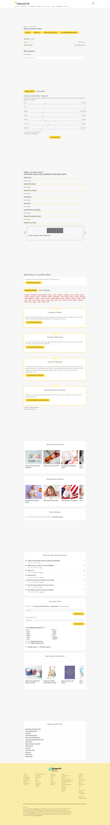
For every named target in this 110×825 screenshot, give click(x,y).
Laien (52, 300)
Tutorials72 (42, 572)
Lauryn (76, 296)
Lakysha (80, 300)
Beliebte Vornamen (35, 627)
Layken (75, 300)
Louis (28, 638)
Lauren (50, 294)
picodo (41, 567)
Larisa (69, 300)
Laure (72, 294)
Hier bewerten (55, 137)
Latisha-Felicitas (55, 298)
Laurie (76, 294)
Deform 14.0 (30, 570)
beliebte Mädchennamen (37, 643)
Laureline (60, 294)
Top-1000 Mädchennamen (69, 32)
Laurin (54, 294)
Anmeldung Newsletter (83, 798)
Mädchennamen (34, 407)
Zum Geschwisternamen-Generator (37, 400)
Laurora (82, 294)
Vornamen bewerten (45, 647)
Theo (28, 637)
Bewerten (37, 32)
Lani (60, 300)
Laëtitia (79, 298)
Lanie (56, 300)
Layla (39, 301)
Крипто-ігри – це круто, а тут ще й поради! (40, 565)
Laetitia (68, 298)
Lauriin (26, 296)
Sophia (54, 633)
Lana (29, 300)
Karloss (39, 562)
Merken (28, 32)
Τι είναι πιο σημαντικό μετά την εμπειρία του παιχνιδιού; (43, 560)
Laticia (83, 298)
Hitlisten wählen (32, 647)
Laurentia (43, 296)
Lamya (43, 300)
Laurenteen (56, 296)
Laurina (67, 296)
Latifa (62, 298)
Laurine (38, 296)
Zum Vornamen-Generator (35, 375)
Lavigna (65, 300)
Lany (30, 301)
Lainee (38, 300)
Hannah (55, 638)
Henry (28, 633)
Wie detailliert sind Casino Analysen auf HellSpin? (40, 590)
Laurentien (33, 294)
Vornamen (33, 409)
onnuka (41, 587)
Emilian (29, 635)
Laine (26, 301)
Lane (33, 300)
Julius (28, 631)
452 (31, 45)
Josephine (55, 637)
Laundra (47, 298)
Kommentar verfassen (50, 32)
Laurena (27, 294)
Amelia (54, 631)
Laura (71, 296)
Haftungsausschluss (39, 815)
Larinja (44, 301)
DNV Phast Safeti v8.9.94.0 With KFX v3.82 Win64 (40, 580)
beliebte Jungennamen (37, 641)
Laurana (32, 296)
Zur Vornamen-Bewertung (35, 347)
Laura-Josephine (42, 294)
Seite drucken (81, 792)
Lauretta (37, 298)
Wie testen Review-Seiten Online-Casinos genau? (40, 585)
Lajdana (73, 298)
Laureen (49, 296)
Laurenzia (82, 296)
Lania (47, 300)
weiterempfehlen (82, 793)
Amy (54, 635)
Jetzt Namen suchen (57, 517)
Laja (26, 300)
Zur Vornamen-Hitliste (34, 322)
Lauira (42, 298)
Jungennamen (54, 606)
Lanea (34, 301)
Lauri (62, 296)
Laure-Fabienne (29, 298)
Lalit (48, 301)
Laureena (66, 294)
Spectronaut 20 (31, 575)
